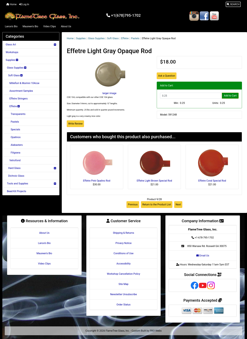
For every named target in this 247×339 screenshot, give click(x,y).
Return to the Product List (156, 204)
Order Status (124, 304)
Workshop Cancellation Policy (123, 273)
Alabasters (14, 144)
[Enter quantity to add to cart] (191, 96)
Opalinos (13, 137)
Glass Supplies (96, 38)
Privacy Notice (123, 243)
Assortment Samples (19, 90)
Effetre (125, 38)
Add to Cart (230, 95)
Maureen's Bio (30, 26)
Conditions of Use (123, 253)
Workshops (12, 52)
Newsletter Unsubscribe (123, 294)
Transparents (15, 114)
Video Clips (49, 26)
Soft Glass (113, 38)
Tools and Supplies (31, 183)
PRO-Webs (156, 330)
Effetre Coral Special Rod (212, 180)
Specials (13, 129)
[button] (233, 4)
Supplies (81, 38)
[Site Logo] (43, 16)
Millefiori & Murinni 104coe (22, 83)
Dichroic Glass (15, 175)
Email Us (202, 255)
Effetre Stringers (17, 98)
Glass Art (31, 44)
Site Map (124, 284)
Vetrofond (13, 160)
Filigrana (13, 152)
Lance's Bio (11, 26)
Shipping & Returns (123, 232)
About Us (66, 26)
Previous (133, 204)
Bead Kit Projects (16, 191)
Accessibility (123, 263)
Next (178, 204)
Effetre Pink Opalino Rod (96, 180)
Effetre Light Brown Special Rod (154, 180)
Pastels (135, 38)
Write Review (75, 123)
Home (11, 4)
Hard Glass (31, 168)
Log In (24, 4)
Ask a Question (166, 75)
